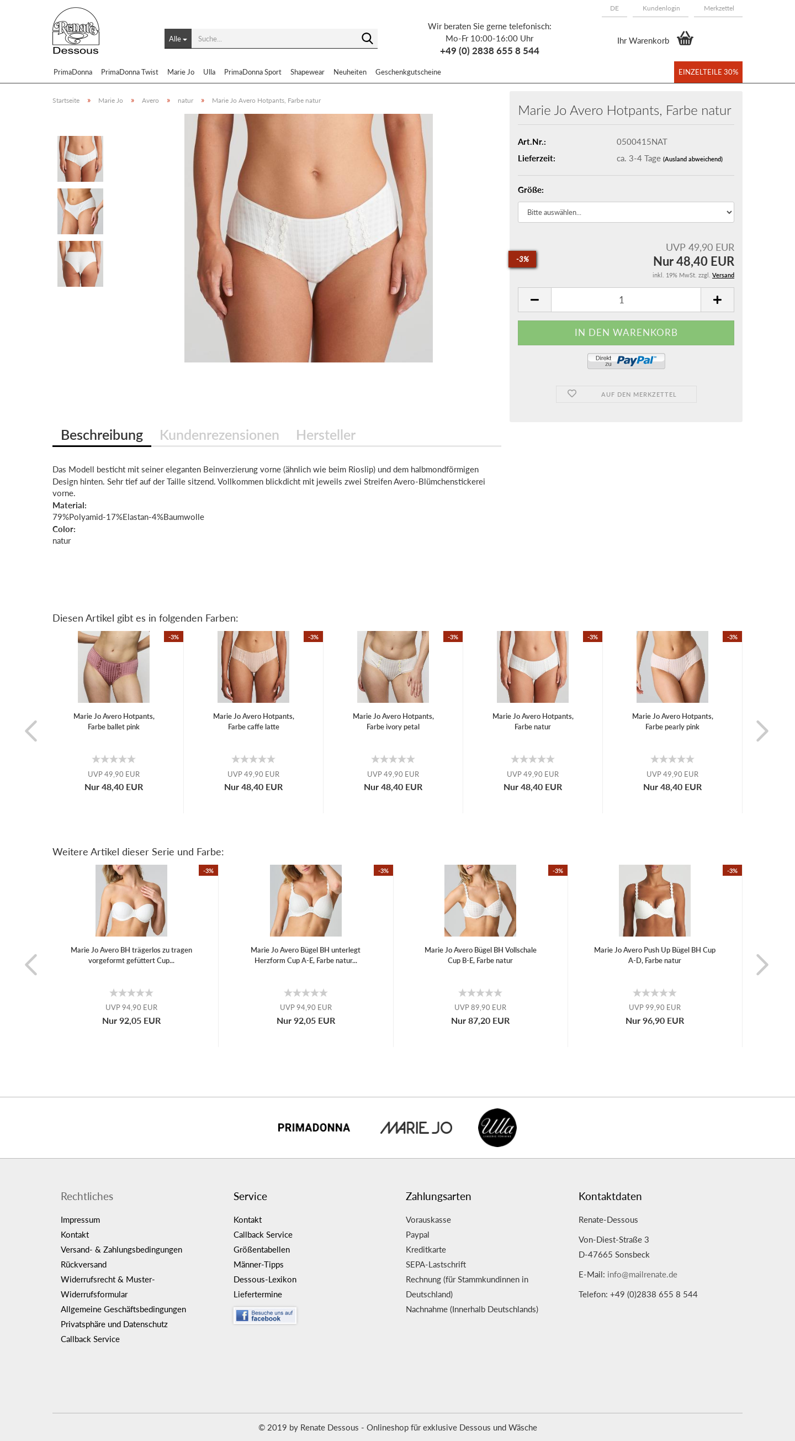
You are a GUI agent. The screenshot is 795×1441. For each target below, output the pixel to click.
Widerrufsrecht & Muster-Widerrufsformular (108, 1286)
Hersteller (326, 434)
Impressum (80, 1219)
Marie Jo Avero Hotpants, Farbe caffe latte (253, 721)
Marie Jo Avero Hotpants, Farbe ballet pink (114, 721)
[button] (614, 8)
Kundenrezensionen (219, 434)
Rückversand (84, 1264)
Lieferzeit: (536, 158)
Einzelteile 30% (708, 71)
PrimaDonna (73, 71)
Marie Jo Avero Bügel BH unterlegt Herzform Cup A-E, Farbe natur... (306, 955)
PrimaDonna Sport (253, 71)
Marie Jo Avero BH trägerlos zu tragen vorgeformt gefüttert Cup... (131, 955)
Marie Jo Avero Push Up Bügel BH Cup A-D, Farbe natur (655, 955)
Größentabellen (262, 1249)
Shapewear (307, 71)
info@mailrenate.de (642, 1274)
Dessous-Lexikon (265, 1279)
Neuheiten (350, 71)
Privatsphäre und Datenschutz (114, 1324)
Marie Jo (180, 71)
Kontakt (75, 1234)
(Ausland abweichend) (693, 158)
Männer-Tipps (259, 1264)
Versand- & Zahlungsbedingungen (121, 1249)
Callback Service (90, 1339)
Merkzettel (718, 8)
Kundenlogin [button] (660, 8)
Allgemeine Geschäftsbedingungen (123, 1309)
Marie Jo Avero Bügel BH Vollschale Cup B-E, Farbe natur (481, 955)
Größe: (531, 189)
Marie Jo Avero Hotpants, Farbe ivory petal (393, 721)
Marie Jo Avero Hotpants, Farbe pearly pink (672, 721)
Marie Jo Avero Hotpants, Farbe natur (533, 721)
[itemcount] (626, 299)
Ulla (209, 71)
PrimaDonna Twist (129, 71)
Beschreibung (102, 434)
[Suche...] (178, 39)
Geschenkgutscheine (408, 71)
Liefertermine (258, 1294)
